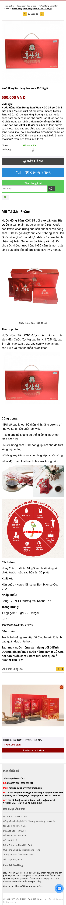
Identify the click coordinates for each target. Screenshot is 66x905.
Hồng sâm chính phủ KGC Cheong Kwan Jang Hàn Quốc (29, 821)
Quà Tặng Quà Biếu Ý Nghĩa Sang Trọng (21, 849)
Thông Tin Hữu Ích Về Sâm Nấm (18, 854)
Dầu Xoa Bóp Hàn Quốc (14, 830)
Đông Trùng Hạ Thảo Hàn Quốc (18, 845)
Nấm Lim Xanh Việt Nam (14, 835)
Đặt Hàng (33, 161)
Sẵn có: (5, 145)
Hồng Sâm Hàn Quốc (26, 5)
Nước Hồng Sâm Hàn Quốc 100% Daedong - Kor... (22, 739)
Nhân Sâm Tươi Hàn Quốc (15, 816)
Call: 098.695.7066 (33, 172)
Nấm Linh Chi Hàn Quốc (14, 826)
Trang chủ (9, 5)
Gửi (51, 188)
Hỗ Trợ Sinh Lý (10, 840)
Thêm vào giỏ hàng (33, 750)
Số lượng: (6, 149)
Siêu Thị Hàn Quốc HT (13, 859)
